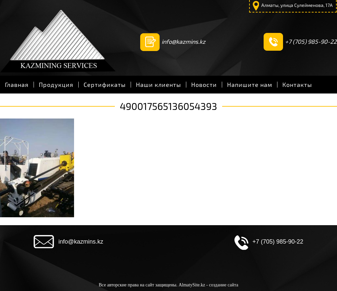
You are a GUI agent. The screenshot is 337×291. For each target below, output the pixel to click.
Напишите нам (249, 85)
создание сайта (223, 284)
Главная (17, 85)
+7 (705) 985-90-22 (311, 41)
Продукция (56, 85)
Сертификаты (105, 85)
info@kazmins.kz (183, 41)
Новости (204, 85)
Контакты (297, 85)
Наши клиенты (158, 85)
